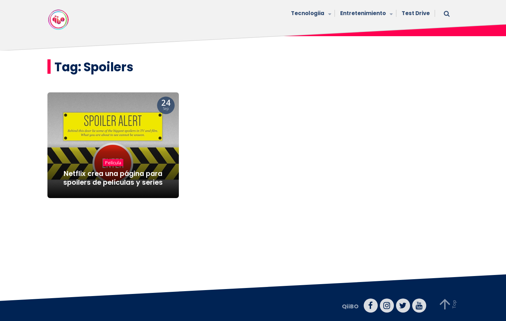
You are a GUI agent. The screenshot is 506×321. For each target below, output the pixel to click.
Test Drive (416, 13)
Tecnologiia (310, 13)
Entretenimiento (365, 13)
